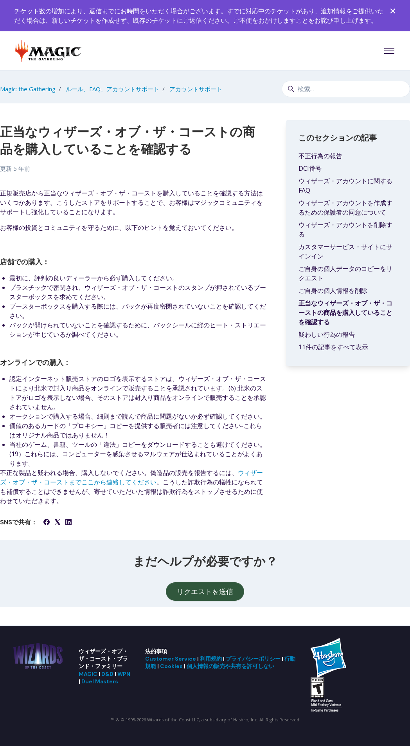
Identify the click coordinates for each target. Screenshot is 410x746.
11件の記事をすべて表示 (333, 347)
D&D (107, 673)
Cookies (171, 666)
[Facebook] (46, 522)
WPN (123, 673)
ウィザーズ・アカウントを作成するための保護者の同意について (345, 208)
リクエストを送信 (205, 591)
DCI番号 (310, 168)
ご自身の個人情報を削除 (333, 290)
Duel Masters (99, 681)
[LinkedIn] (68, 522)
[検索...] (346, 89)
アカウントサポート (195, 89)
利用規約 (211, 658)
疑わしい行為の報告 (327, 334)
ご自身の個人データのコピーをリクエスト (345, 273)
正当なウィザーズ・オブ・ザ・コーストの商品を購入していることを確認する (345, 312)
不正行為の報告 (320, 156)
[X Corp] (57, 522)
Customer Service (170, 658)
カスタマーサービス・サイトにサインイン (345, 251)
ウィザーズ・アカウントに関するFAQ (345, 186)
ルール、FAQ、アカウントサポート (112, 89)
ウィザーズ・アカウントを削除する (345, 229)
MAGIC (88, 673)
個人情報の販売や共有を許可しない (230, 666)
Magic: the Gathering (28, 89)
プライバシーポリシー (253, 658)
